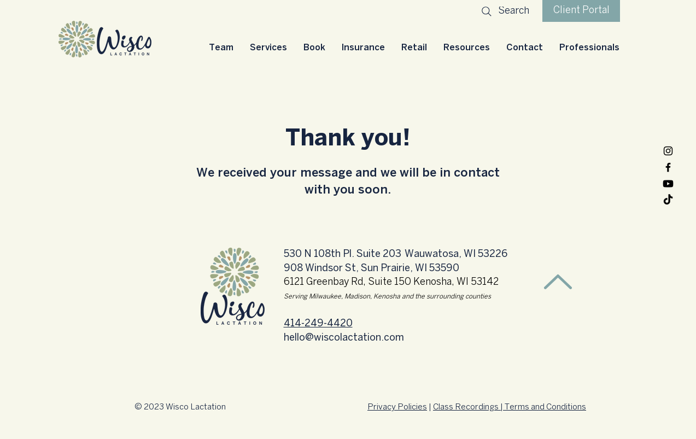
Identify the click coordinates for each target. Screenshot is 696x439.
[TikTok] (668, 200)
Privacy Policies (397, 407)
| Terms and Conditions (542, 407)
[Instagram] (668, 151)
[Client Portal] (581, 11)
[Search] (504, 11)
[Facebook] (668, 167)
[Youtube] (668, 184)
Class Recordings (466, 407)
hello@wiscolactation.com (344, 338)
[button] (268, 47)
